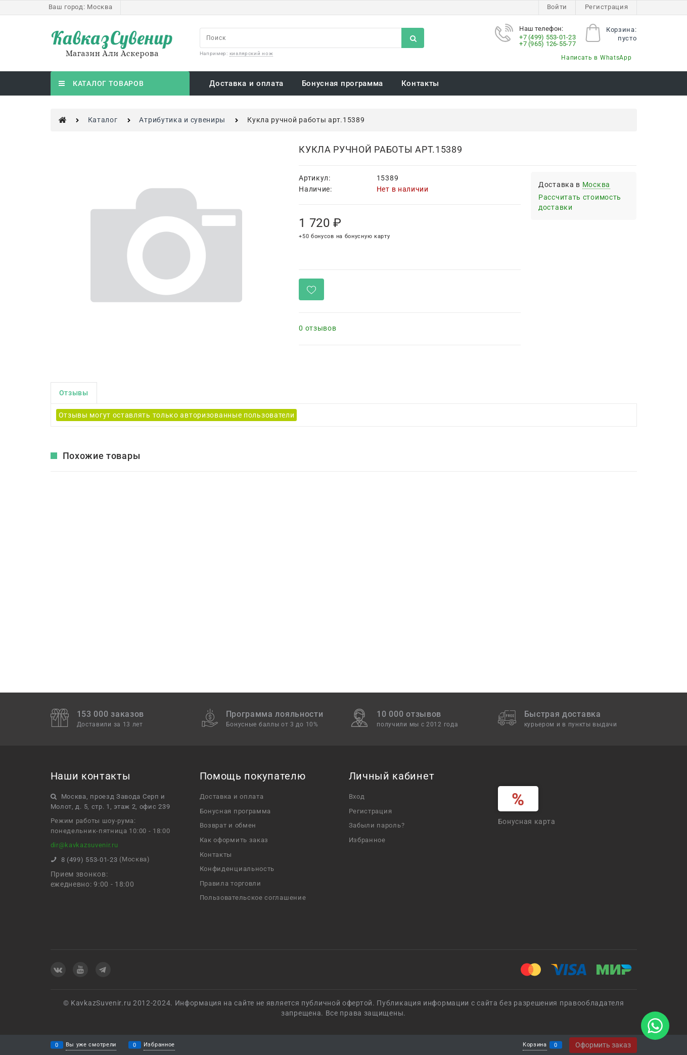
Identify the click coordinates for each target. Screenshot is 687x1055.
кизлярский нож (251, 53)
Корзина (535, 1045)
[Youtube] (80, 969)
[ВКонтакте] (58, 969)
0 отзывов (317, 328)
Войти (557, 7)
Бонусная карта (527, 821)
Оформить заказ (603, 1045)
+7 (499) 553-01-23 (547, 37)
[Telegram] (103, 969)
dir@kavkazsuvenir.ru (84, 845)
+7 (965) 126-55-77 (547, 44)
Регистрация (606, 7)
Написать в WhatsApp (596, 57)
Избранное (159, 1045)
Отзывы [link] (73, 393)
